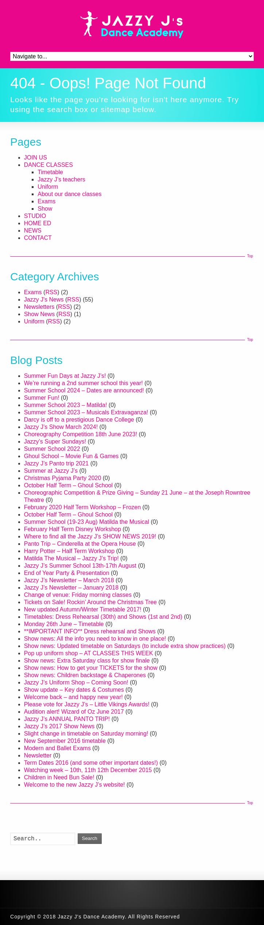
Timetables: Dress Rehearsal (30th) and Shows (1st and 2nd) (103, 617)
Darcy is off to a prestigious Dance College (79, 420)
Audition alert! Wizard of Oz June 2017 (74, 712)
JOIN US (35, 157)
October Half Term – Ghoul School (68, 485)
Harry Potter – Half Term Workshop (69, 551)
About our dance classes (69, 194)
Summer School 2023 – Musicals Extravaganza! (86, 412)
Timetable (50, 172)
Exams (46, 201)
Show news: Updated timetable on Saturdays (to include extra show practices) (125, 646)
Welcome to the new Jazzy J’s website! (74, 785)
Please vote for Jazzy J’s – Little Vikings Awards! (87, 704)
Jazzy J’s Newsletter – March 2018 (69, 580)
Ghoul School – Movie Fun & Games (71, 456)
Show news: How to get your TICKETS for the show (91, 668)
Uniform (48, 187)
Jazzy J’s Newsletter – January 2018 (71, 587)
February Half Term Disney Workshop (72, 529)
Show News (39, 314)
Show (45, 209)
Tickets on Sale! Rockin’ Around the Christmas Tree (90, 602)
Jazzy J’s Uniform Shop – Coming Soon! (76, 682)
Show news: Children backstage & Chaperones (85, 675)
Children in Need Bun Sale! (59, 777)
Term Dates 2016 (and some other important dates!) (91, 763)
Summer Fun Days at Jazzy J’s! (65, 376)
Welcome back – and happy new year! (73, 697)
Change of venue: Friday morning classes (78, 595)
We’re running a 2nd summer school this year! (83, 383)
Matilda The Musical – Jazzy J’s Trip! (71, 558)
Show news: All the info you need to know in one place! (95, 639)
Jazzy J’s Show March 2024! (61, 427)
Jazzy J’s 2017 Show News (59, 726)
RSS (51, 292)
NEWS (33, 230)
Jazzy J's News (44, 299)
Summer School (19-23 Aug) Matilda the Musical (86, 522)
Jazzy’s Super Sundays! (55, 441)
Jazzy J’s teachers (61, 179)
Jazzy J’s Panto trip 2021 (56, 463)
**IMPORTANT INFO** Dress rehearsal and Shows (90, 631)
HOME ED (37, 223)
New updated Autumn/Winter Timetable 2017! (82, 609)
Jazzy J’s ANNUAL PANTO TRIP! (67, 719)
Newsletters (39, 307)
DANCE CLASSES (48, 165)
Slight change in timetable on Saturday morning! (86, 733)
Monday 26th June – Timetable (64, 624)
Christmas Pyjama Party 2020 (62, 478)
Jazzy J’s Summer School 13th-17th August (80, 566)
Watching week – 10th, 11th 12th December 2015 (88, 770)
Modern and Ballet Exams (57, 748)
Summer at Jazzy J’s (51, 471)
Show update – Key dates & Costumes (74, 690)
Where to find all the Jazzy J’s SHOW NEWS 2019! (90, 536)
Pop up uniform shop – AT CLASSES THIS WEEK (88, 653)
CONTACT (38, 238)
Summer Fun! (41, 398)
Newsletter (38, 755)
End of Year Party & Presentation (66, 573)
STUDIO (35, 216)
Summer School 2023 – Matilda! (65, 405)
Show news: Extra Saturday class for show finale (87, 660)
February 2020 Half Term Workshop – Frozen (82, 507)
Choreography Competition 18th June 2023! (80, 434)
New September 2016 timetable (65, 741)
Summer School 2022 (52, 449)
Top (250, 256)
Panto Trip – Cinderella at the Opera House (80, 544)
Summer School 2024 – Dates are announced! (84, 390)
